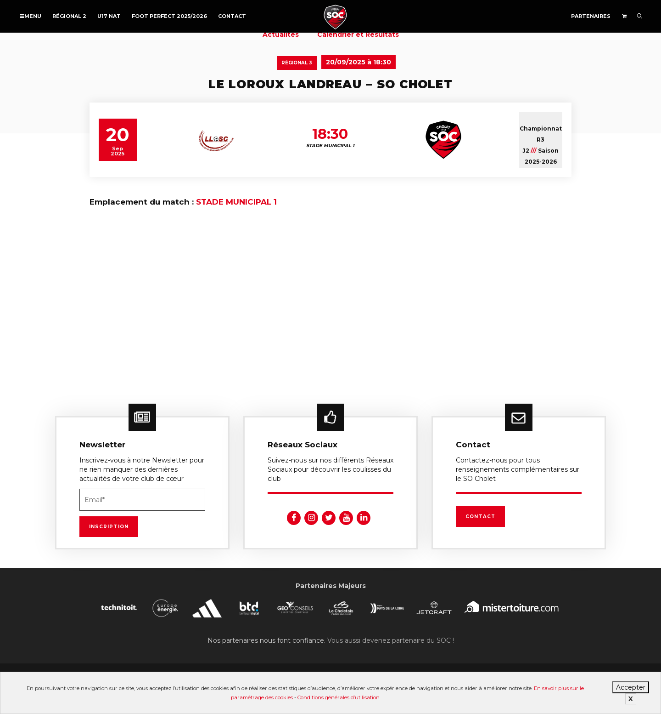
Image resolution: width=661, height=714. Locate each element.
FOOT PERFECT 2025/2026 (169, 16)
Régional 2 (69, 16)
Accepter (630, 687)
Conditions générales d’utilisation (338, 697)
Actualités (281, 34)
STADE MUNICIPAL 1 (236, 201)
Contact (232, 16)
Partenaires (591, 16)
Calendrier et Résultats (358, 34)
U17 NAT (109, 16)
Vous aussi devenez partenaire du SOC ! (390, 640)
